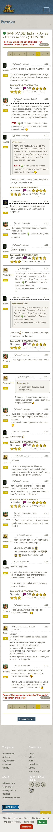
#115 (46, 513)
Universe (6, 757)
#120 (46, 665)
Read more (29, 822)
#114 (46, 481)
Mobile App (34, 771)
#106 (46, 245)
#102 (46, 99)
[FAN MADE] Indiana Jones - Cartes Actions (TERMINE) (25, 35)
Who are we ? (8, 783)
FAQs (31, 754)
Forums (7, 42)
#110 (46, 377)
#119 (46, 627)
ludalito (6, 462)
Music (32, 761)
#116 (46, 535)
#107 (46, 269)
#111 (46, 409)
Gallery (5, 768)
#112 (46, 431)
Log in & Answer (26, 719)
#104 (46, 201)
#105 (46, 223)
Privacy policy (9, 790)
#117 (46, 561)
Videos (32, 757)
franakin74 (7, 541)
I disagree (26, 827)
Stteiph (6, 105)
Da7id (5, 208)
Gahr (5, 633)
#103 (46, 136)
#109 (46, 355)
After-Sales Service (11, 797)
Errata (32, 768)
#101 (46, 64)
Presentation (8, 754)
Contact (6, 794)
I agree (42, 822)
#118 (46, 605)
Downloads (34, 764)
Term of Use (8, 787)
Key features (8, 761)
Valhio (6, 70)
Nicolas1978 (8, 275)
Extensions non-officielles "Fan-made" (29, 695)
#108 (46, 297)
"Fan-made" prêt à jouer (22, 45)
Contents (6, 764)
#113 (46, 456)
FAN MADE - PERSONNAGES (24, 85)
